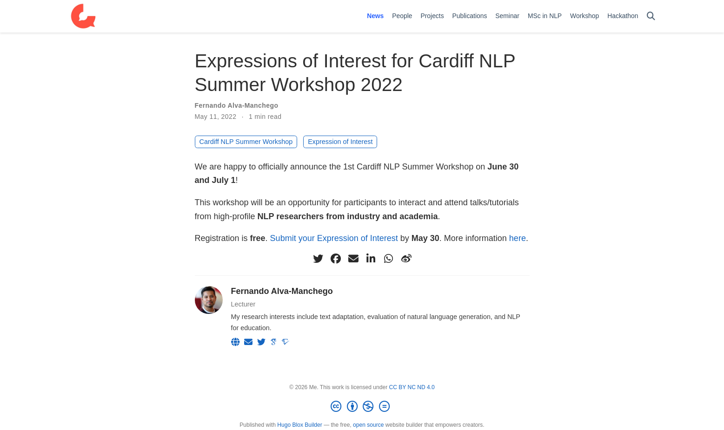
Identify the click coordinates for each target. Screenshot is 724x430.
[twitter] (318, 259)
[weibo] (406, 259)
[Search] (651, 16)
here (517, 238)
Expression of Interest (340, 141)
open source (368, 425)
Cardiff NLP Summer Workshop (246, 141)
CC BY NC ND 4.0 (412, 387)
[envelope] (353, 259)
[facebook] (336, 259)
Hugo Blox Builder (299, 425)
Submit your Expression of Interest (334, 238)
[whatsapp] (389, 259)
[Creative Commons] (362, 407)
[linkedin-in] (371, 259)
